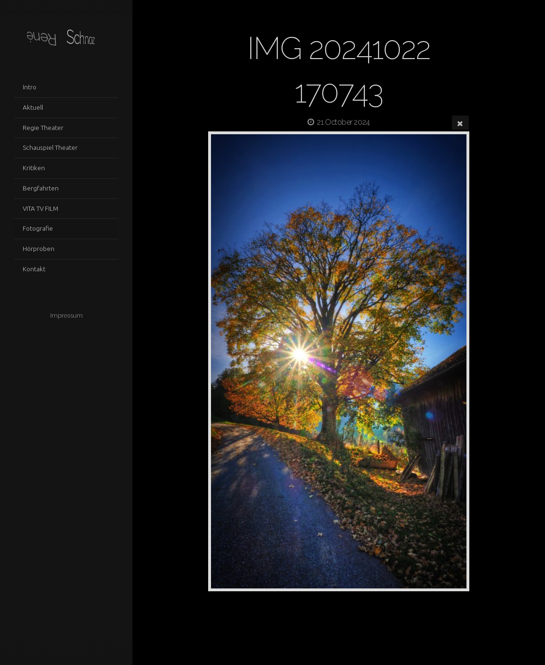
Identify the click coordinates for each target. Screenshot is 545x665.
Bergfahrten (41, 188)
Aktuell (33, 107)
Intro (29, 87)
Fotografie (38, 228)
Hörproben (38, 248)
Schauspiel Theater (50, 147)
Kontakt (34, 269)
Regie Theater (43, 127)
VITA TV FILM (40, 208)
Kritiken (34, 168)
